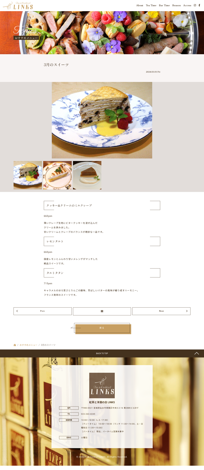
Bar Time (164, 6)
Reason (176, 6)
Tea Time (151, 6)
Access (187, 6)
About (139, 6)
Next (161, 315)
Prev (42, 315)
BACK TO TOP (102, 357)
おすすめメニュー (28, 349)
